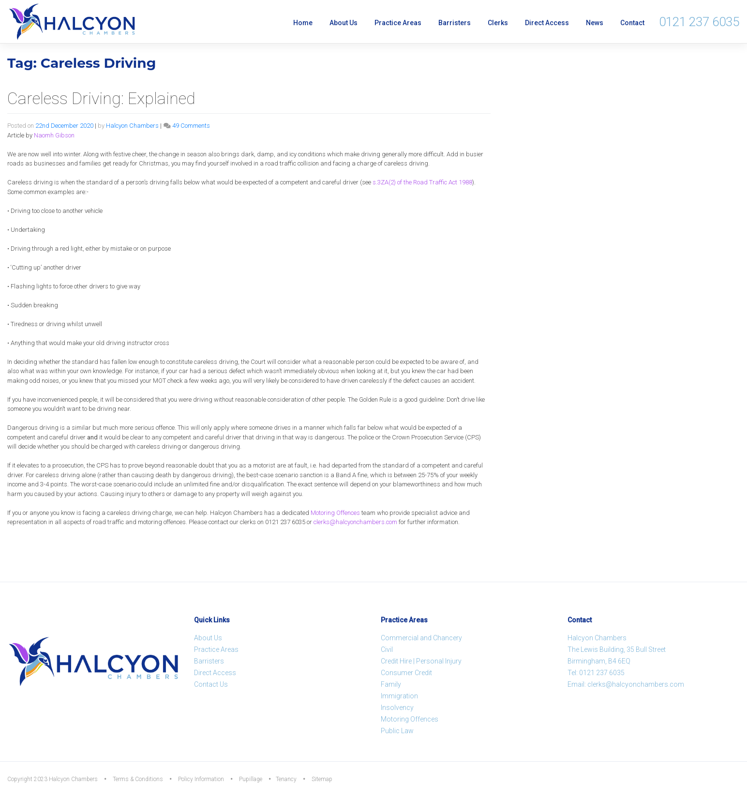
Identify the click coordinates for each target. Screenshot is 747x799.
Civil (387, 649)
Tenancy (286, 779)
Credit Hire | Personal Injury (421, 661)
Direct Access (547, 23)
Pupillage (250, 779)
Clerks (498, 23)
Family (391, 684)
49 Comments (191, 125)
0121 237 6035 (699, 22)
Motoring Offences (335, 512)
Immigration (399, 696)
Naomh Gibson (54, 135)
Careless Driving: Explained (101, 98)
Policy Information (201, 779)
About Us (343, 23)
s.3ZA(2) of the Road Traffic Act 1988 (422, 182)
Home (303, 23)
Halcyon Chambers (132, 125)
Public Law (397, 731)
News (594, 23)
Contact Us (211, 684)
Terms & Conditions (138, 779)
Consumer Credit (406, 673)
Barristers (454, 23)
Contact (632, 23)
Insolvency (397, 707)
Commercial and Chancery (421, 638)
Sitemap (322, 779)
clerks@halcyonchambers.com (355, 522)
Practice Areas (397, 23)
